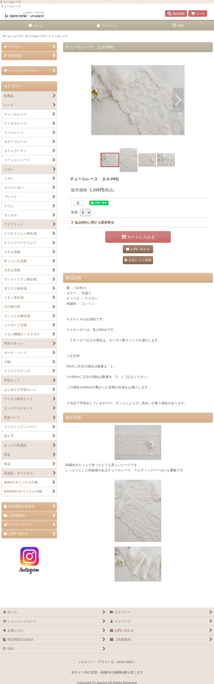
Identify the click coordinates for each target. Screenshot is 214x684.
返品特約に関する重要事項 (92, 222)
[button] (176, 13)
